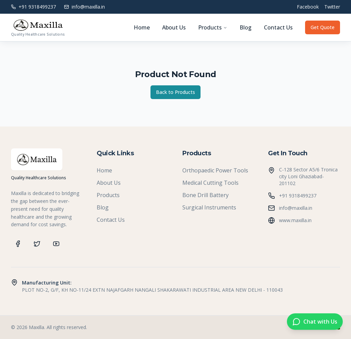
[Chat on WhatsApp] (315, 322)
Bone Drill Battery (205, 195)
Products (212, 27)
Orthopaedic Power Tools (215, 170)
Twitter (332, 6)
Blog (246, 27)
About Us (174, 27)
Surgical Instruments (209, 207)
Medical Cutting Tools (210, 182)
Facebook (308, 6)
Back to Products (175, 92)
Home (142, 27)
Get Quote (323, 27)
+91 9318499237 (297, 195)
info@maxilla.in (295, 208)
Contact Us (278, 27)
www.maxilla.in (295, 220)
